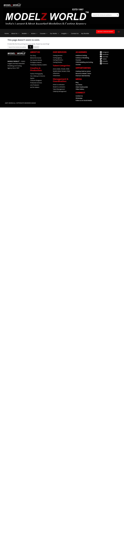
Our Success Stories (36, 60)
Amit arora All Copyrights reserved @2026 (16, 106)
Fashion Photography (36, 74)
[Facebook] (104, 54)
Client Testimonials (82, 87)
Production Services (36, 83)
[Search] (117, 15)
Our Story (33, 55)
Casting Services (57, 55)
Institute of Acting (81, 55)
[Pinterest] (104, 63)
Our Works (79, 85)
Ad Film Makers (34, 87)
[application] (18, 33)
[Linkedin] (103, 61)
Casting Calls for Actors (83, 71)
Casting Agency (57, 58)
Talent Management (59, 89)
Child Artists (56, 75)
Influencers (56, 73)
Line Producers (34, 85)
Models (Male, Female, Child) (61, 71)
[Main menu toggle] (119, 32)
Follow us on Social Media (84, 100)
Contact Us (79, 96)
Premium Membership (83, 76)
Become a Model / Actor (83, 73)
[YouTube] (104, 57)
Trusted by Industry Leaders (38, 65)
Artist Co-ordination (59, 84)
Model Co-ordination (59, 87)
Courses (78, 60)
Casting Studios (57, 62)
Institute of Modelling (82, 58)
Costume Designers (36, 80)
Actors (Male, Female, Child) (61, 69)
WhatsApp (79, 98)
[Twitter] (103, 59)
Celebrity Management (59, 91)
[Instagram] (104, 52)
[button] (105, 31)
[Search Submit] (30, 47)
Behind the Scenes (35, 58)
